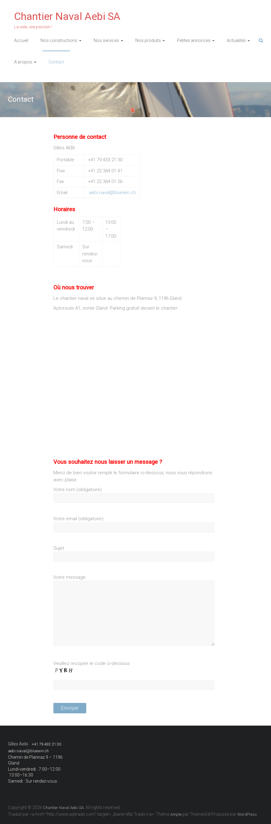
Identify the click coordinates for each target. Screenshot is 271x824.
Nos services (106, 40)
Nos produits (148, 40)
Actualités (236, 40)
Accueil (21, 40)
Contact (56, 61)
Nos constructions (59, 40)
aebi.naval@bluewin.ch (112, 192)
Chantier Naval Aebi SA (67, 16)
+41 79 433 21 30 (46, 744)
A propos (23, 61)
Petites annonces (194, 40)
